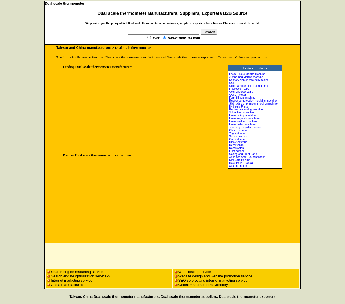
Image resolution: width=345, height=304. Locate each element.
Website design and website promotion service (215, 276)
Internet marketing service (71, 280)
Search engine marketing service (77, 272)
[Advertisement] (108, 111)
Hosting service (199, 272)
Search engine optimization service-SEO (83, 276)
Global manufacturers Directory (203, 285)
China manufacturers (67, 285)
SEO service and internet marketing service (212, 280)
